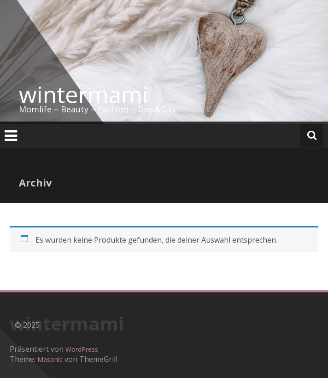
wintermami (83, 94)
